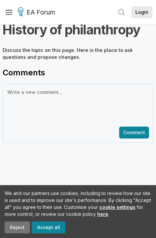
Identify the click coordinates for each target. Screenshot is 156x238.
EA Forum (37, 12)
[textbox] (76, 104)
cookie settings (117, 207)
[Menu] (9, 12)
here (102, 214)
